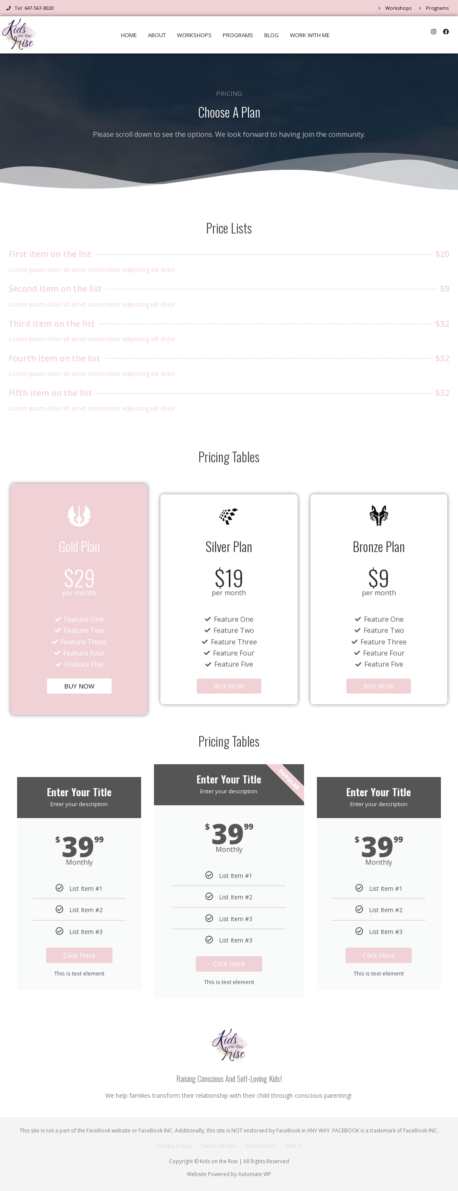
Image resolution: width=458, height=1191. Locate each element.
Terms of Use (217, 1145)
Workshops (194, 35)
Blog (271, 35)
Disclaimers (264, 1145)
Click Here (79, 958)
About (157, 35)
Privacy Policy (168, 1145)
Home (129, 35)
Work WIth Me (310, 35)
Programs (238, 35)
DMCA (300, 1145)
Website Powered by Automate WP (229, 1174)
